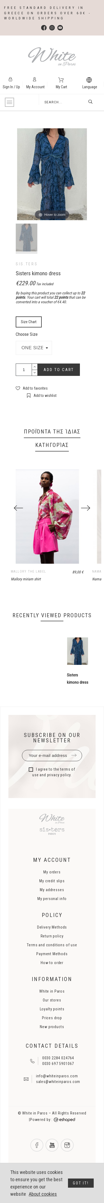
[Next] (85, 514)
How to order (52, 974)
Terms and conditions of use (52, 957)
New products (52, 1038)
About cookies (43, 1194)
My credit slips (52, 893)
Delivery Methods (52, 939)
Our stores (52, 1012)
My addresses (52, 901)
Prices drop (52, 1030)
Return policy (52, 948)
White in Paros (52, 1003)
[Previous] (18, 514)
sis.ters (27, 264)
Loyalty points (52, 1021)
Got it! (81, 1183)
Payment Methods (52, 966)
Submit (74, 767)
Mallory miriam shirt (26, 591)
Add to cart (59, 369)
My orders (52, 884)
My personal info (52, 910)
